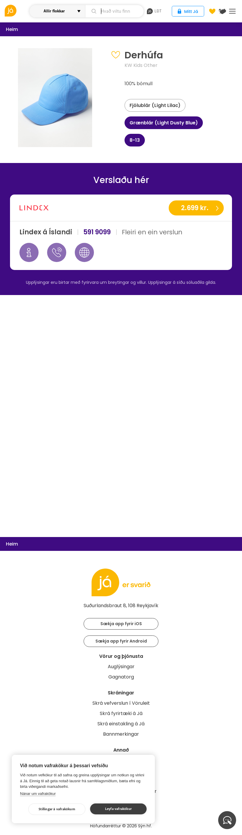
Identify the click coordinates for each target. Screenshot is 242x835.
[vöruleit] (16, 11)
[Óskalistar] (212, 11)
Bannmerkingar (121, 734)
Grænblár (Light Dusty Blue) (164, 122)
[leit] (114, 11)
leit (154, 11)
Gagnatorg (121, 676)
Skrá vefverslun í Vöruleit (121, 703)
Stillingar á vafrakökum (57, 809)
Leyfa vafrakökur (118, 809)
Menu (232, 11)
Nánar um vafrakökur (38, 793)
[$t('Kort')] (222, 11)
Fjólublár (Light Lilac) (155, 105)
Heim (12, 29)
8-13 (135, 140)
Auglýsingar (121, 666)
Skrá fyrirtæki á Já (121, 713)
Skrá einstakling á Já (121, 723)
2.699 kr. (194, 208)
